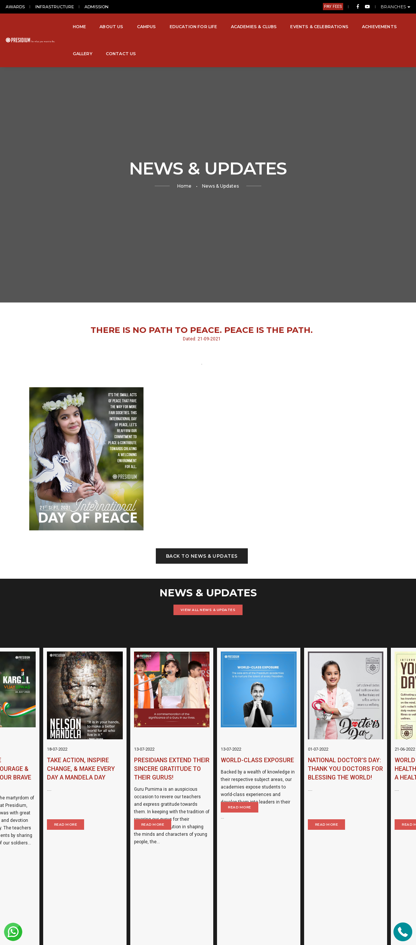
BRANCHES (396, 6)
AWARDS (15, 6)
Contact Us (121, 53)
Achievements (379, 26)
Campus (146, 26)
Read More (28, 824)
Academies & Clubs (254, 26)
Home (79, 26)
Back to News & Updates (202, 556)
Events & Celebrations (319, 26)
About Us (111, 26)
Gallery (82, 53)
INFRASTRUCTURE (54, 6)
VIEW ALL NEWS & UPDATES (208, 610)
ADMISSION (96, 6)
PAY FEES (333, 6)
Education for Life (193, 26)
